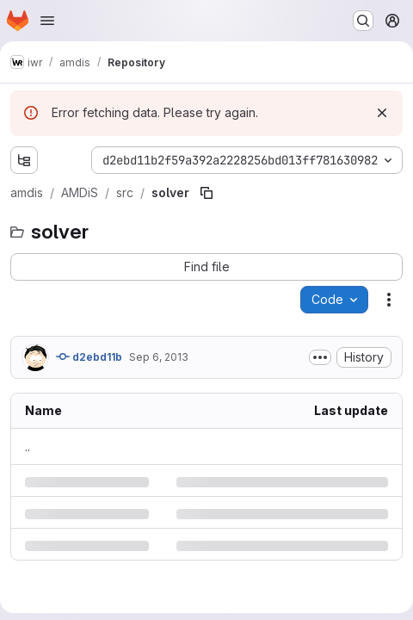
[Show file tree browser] (24, 160)
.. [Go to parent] (27, 446)
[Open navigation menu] (47, 20)
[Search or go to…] (363, 20)
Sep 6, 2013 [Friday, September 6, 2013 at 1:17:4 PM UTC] (158, 356)
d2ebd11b (89, 356)
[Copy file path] (206, 193)
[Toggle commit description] (320, 357)
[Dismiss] (382, 112)
